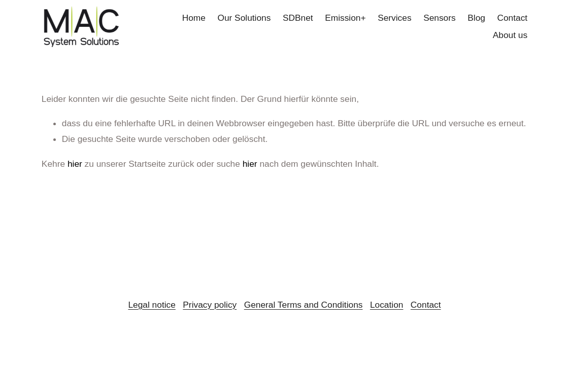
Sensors (439, 18)
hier (75, 164)
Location (387, 305)
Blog (476, 18)
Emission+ (345, 18)
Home (194, 18)
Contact (512, 18)
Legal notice (151, 305)
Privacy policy (210, 305)
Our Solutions (244, 18)
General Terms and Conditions (303, 305)
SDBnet (298, 18)
